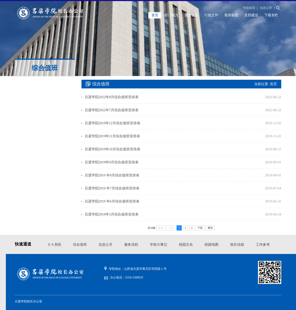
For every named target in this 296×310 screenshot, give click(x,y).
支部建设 (251, 15)
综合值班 (80, 244)
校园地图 (211, 244)
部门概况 (171, 15)
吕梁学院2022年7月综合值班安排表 (112, 110)
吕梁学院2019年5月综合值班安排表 (112, 214)
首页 (154, 15)
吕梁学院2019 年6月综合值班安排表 (112, 201)
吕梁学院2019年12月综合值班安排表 (112, 123)
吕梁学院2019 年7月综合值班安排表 (112, 188)
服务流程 (131, 244)
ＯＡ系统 (54, 244)
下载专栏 (271, 15)
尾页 (210, 227)
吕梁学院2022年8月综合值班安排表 (112, 97)
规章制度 (231, 15)
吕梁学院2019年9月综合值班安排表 (112, 162)
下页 (200, 227)
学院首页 (249, 8)
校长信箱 (237, 244)
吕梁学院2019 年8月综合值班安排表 (112, 175)
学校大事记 (158, 244)
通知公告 (191, 15)
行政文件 (211, 15)
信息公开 (266, 8)
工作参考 (263, 244)
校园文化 (186, 244)
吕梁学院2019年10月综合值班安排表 (112, 149)
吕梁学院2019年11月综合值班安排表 (112, 136)
